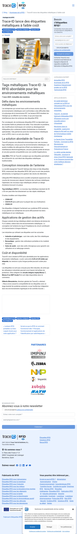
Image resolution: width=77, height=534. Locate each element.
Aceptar (32, 527)
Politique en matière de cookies (37, 531)
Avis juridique (66, 531)
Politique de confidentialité (54, 531)
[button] (73, 509)
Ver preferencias (66, 527)
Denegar (49, 527)
